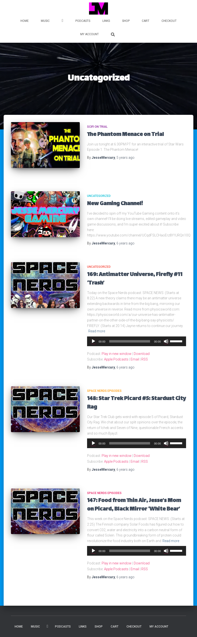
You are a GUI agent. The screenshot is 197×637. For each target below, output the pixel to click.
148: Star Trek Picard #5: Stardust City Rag (136, 403)
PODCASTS (82, 21)
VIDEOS (62, 21)
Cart (145, 21)
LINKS (106, 21)
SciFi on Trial (97, 126)
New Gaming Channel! (115, 204)
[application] (136, 341)
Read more (96, 331)
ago (125, 157)
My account (89, 34)
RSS (144, 359)
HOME (24, 21)
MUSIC (45, 21)
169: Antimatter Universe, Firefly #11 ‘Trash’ (134, 279)
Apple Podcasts (116, 359)
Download (142, 354)
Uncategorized (99, 196)
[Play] (93, 341)
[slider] (129, 341)
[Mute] (166, 341)
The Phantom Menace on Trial (125, 135)
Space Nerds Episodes (104, 391)
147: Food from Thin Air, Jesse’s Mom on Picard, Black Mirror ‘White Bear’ (134, 505)
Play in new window (117, 354)
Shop (126, 21)
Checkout (169, 21)
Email (135, 359)
